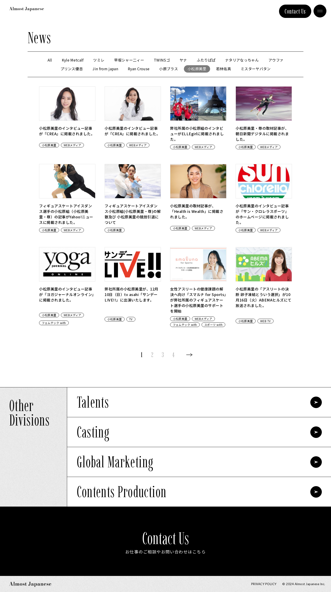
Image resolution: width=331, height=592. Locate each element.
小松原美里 (49, 145)
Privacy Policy (264, 584)
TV (131, 319)
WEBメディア (72, 145)
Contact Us (295, 11)
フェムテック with (54, 323)
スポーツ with (213, 325)
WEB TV (265, 321)
